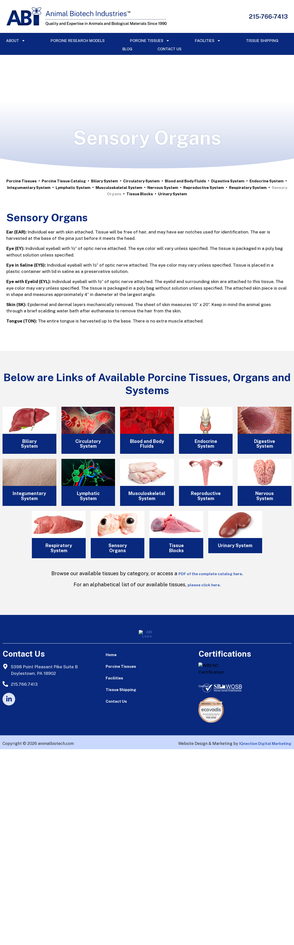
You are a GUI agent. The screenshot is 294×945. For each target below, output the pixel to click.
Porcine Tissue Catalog (64, 181)
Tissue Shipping (262, 40)
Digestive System (227, 181)
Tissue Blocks (139, 194)
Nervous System (162, 187)
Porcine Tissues (150, 40)
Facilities (208, 40)
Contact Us (169, 49)
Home (111, 655)
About (15, 40)
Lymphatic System (73, 187)
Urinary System (172, 194)
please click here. (204, 585)
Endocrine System (267, 181)
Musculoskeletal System (119, 187)
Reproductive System (203, 187)
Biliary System (104, 181)
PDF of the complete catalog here (210, 574)
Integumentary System (29, 187)
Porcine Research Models (78, 40)
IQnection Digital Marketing (265, 743)
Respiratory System (248, 187)
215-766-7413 (268, 16)
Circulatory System (141, 181)
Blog (127, 49)
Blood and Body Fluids (185, 181)
